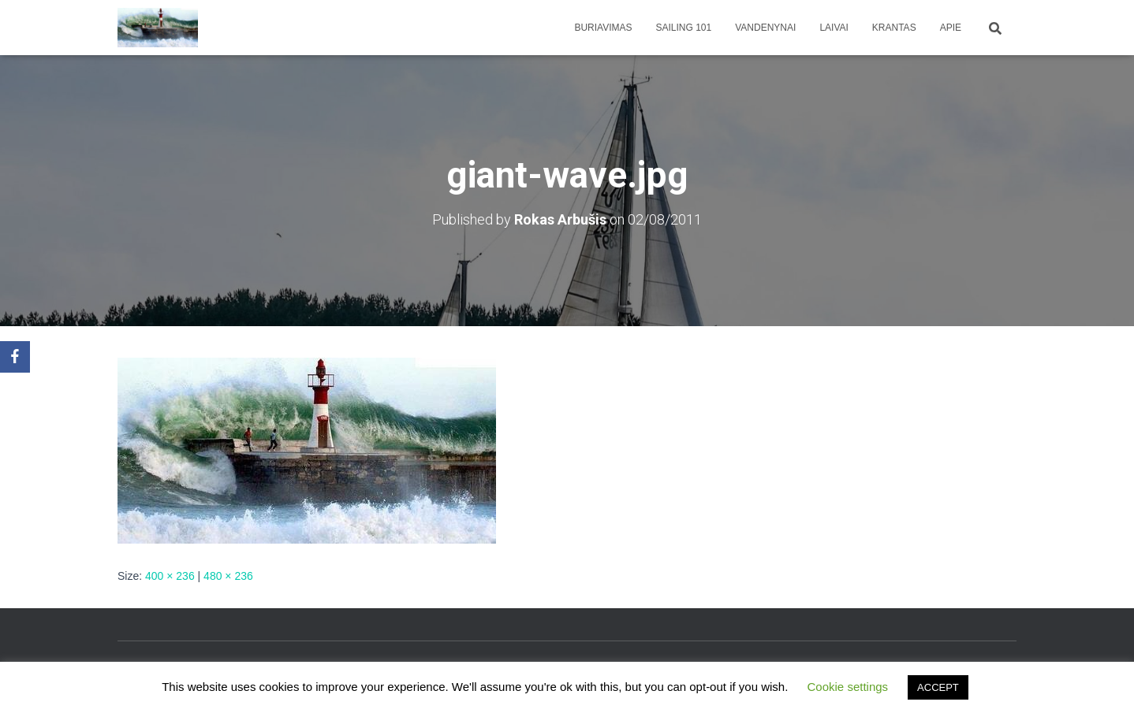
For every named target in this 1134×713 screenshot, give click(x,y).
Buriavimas (603, 27)
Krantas (894, 27)
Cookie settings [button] (848, 686)
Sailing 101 (684, 27)
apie (950, 27)
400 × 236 (170, 576)
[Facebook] (15, 357)
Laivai (833, 27)
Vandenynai (765, 27)
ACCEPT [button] (938, 687)
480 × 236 (228, 576)
